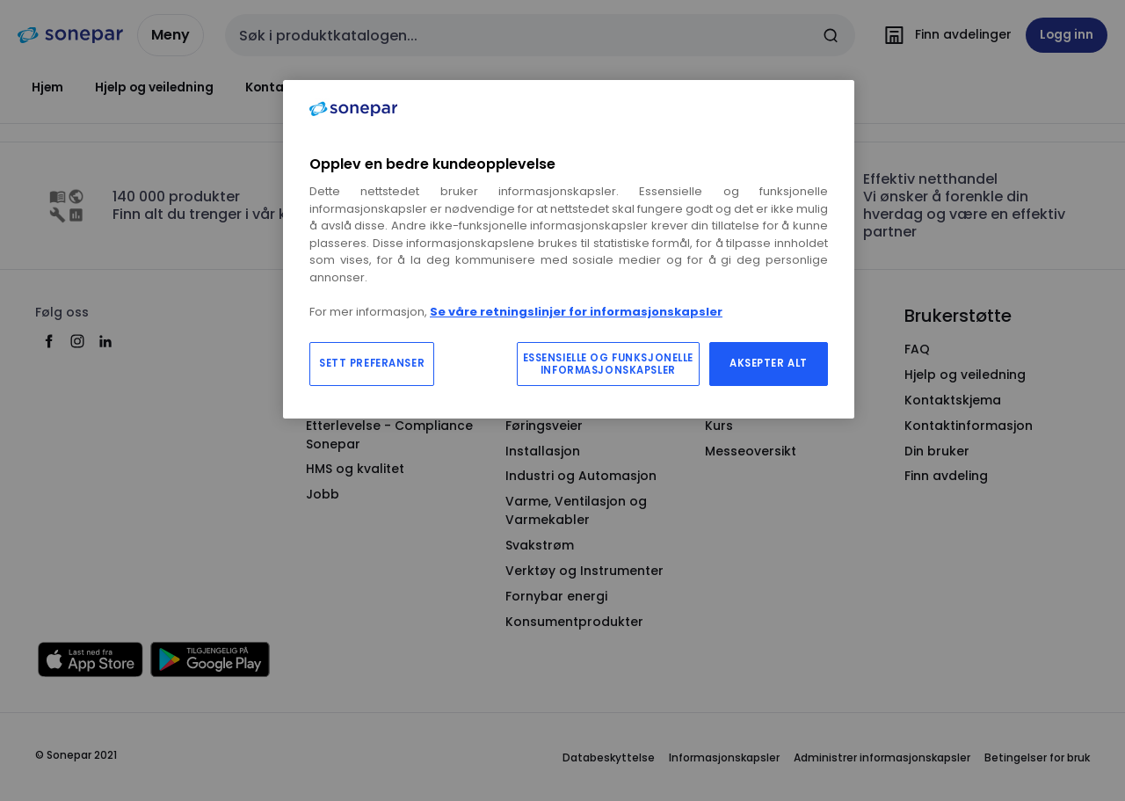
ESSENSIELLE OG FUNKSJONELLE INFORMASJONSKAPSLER (608, 364)
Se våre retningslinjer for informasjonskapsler (576, 311)
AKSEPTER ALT (768, 363)
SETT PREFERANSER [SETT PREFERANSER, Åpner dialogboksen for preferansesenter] (372, 363)
